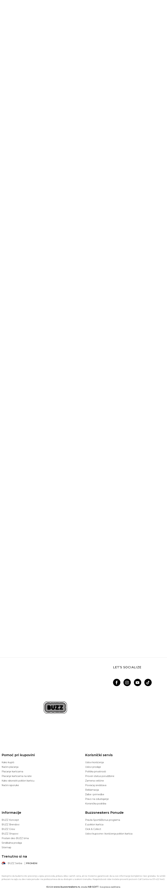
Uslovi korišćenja (94, 762)
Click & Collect (93, 829)
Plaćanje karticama (12, 771)
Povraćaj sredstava (95, 785)
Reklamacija (92, 789)
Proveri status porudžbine (99, 776)
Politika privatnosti (95, 771)
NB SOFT (93, 886)
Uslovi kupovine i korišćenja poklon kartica (108, 833)
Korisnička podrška (95, 803)
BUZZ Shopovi (10, 833)
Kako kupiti (8, 762)
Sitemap (6, 847)
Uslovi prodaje (93, 766)
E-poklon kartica (94, 824)
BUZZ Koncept (10, 819)
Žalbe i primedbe (94, 794)
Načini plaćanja (10, 766)
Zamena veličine (94, 780)
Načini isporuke (10, 785)
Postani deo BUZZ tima (15, 838)
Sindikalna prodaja (12, 842)
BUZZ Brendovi (10, 824)
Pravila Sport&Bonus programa (102, 819)
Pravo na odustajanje (97, 799)
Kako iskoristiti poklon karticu (18, 780)
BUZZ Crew (8, 829)
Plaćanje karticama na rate (17, 776)
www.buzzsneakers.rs (67, 886)
